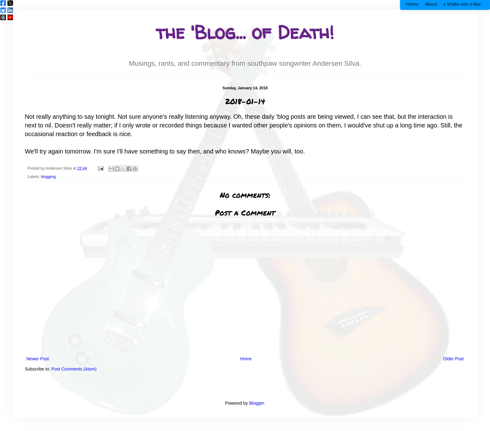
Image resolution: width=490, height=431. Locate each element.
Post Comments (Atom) (73, 369)
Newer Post (37, 358)
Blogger (256, 403)
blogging (48, 177)
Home (246, 358)
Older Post (453, 358)
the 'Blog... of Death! (245, 32)
